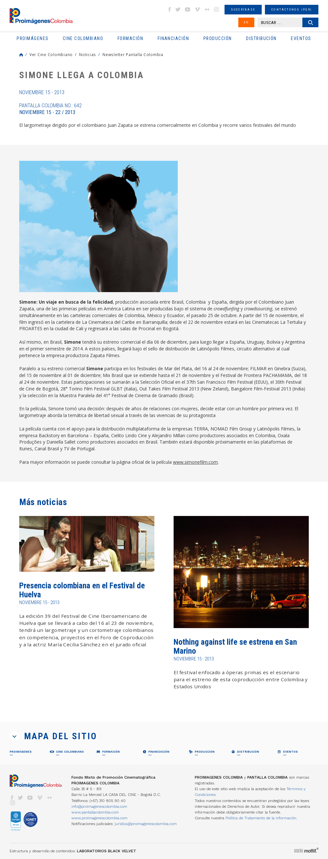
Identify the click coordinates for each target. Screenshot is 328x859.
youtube (187, 9)
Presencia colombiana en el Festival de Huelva (82, 590)
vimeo (197, 9)
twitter (178, 9)
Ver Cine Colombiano (51, 54)
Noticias (87, 54)
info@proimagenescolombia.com (99, 806)
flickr (207, 9)
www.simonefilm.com (195, 462)
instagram (216, 9)
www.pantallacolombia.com (95, 812)
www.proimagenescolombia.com (99, 818)
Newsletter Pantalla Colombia (132, 54)
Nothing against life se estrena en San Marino (235, 646)
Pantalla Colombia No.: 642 (50, 108)
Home (21, 54)
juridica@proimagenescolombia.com (146, 824)
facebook (169, 9)
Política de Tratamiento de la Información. (261, 818)
